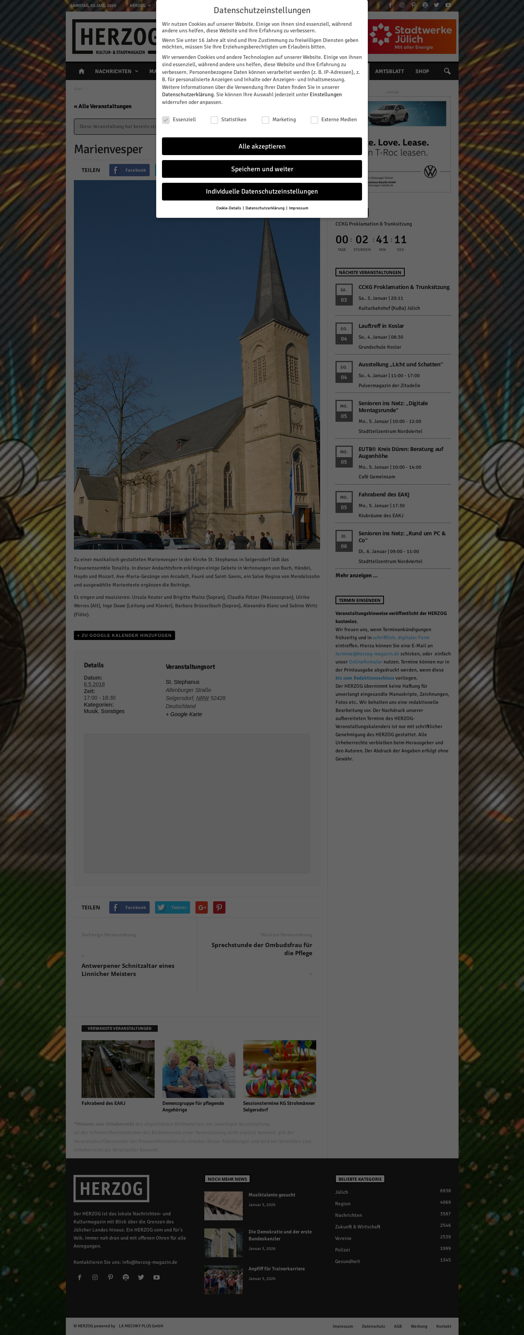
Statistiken (228, 117)
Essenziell (179, 117)
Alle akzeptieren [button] (262, 144)
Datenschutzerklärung (188, 93)
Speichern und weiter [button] (262, 167)
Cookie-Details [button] (229, 206)
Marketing (279, 117)
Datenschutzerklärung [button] (265, 206)
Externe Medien (333, 117)
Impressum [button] (298, 206)
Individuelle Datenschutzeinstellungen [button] (262, 190)
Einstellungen (326, 93)
